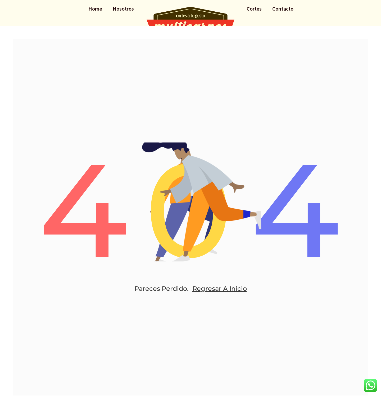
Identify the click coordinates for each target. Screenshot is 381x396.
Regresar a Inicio (219, 288)
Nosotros (123, 8)
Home (95, 8)
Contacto (282, 8)
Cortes (254, 8)
